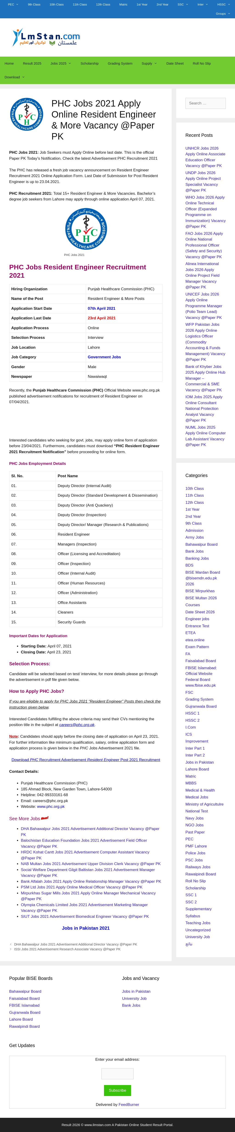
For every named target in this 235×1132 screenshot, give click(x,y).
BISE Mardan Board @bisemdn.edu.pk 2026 (202, 578)
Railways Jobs (197, 867)
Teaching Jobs (197, 923)
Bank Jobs (194, 551)
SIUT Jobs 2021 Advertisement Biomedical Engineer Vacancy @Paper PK (85, 916)
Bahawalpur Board (201, 544)
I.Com (190, 727)
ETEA (190, 633)
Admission (194, 530)
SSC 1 (191, 895)
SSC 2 (191, 902)
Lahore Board (197, 769)
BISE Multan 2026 (201, 598)
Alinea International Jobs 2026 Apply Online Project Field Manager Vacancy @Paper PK (202, 275)
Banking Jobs (197, 558)
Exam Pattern (197, 647)
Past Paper (195, 832)
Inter (205, 4)
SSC (185, 4)
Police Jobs (195, 853)
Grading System (120, 63)
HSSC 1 (192, 713)
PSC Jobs (194, 860)
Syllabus (192, 916)
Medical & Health (200, 790)
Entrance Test (197, 626)
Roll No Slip (202, 63)
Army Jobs (194, 537)
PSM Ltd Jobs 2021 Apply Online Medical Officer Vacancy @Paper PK (82, 887)
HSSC (226, 4)
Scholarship (89, 63)
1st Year (142, 4)
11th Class (80, 4)
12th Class (103, 4)
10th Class (57, 4)
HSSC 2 (192, 720)
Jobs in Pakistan (199, 762)
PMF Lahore (196, 846)
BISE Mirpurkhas (200, 591)
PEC (15, 4)
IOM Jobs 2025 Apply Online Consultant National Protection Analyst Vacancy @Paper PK (204, 408)
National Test (196, 811)
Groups (225, 13)
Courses (192, 605)
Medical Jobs (196, 797)
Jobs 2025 (63, 63)
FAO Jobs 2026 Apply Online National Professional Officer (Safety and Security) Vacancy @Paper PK (204, 245)
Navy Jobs (194, 818)
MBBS (190, 783)
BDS (189, 565)
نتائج (189, 944)
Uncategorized (198, 930)
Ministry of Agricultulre (204, 804)
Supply (152, 63)
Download (17, 77)
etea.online (194, 640)
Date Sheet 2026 (200, 612)
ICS (188, 734)
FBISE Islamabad (24, 1005)
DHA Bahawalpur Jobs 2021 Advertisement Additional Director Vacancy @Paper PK (75, 944)
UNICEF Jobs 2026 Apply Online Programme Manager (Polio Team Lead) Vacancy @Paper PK (203, 306)
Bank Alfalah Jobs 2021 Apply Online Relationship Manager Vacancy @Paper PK (91, 881)
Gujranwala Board (201, 706)
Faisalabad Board (200, 661)
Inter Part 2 (195, 755)
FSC (189, 692)
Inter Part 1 (195, 748)
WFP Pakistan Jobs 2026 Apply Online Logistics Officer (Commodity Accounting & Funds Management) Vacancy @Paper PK (205, 342)
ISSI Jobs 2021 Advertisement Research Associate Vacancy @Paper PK (67, 949)
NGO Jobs (194, 825)
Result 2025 (32, 63)
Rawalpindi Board (200, 874)
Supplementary (198, 909)
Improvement (196, 741)
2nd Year (162, 4)
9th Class (34, 4)
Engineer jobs (197, 619)
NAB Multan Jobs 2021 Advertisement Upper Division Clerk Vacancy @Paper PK (91, 864)
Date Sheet (175, 63)
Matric (123, 4)
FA (187, 654)
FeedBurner (129, 1104)
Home (9, 63)
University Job (197, 937)
